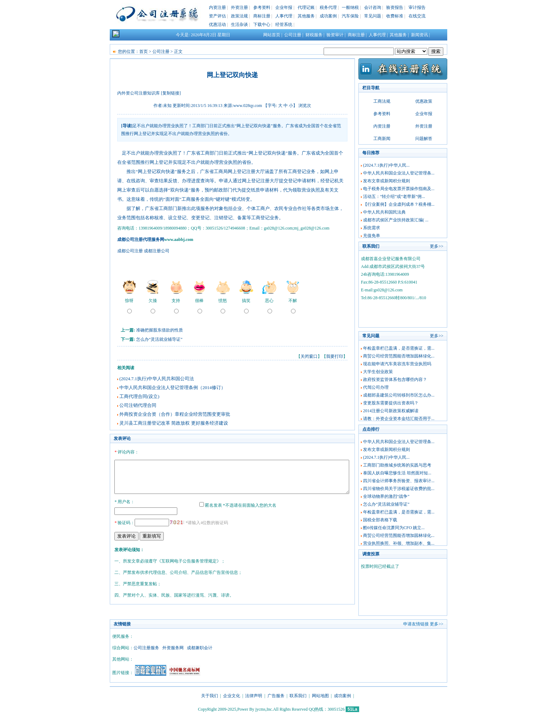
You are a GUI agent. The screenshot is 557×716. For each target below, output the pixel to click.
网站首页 (271, 34)
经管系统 (283, 24)
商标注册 (261, 16)
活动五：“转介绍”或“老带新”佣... (394, 196)
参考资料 (261, 7)
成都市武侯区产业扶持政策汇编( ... (395, 219)
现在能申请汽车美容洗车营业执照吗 (397, 363)
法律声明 (253, 695)
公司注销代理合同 (137, 405)
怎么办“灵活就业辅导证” (159, 339)
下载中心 (261, 24)
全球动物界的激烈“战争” (386, 496)
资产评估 (217, 16)
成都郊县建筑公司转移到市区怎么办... (398, 395)
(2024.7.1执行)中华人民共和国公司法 (156, 378)
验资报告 (394, 7)
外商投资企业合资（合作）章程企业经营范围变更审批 (174, 414)
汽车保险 (350, 16)
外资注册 (239, 7)
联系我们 (298, 695)
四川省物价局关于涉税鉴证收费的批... (398, 488)
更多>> (436, 246)
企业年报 (283, 7)
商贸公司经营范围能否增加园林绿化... (398, 356)
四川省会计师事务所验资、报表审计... (398, 480)
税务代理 (328, 7)
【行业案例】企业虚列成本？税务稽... (398, 204)
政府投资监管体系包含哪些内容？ (395, 379)
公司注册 (292, 34)
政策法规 (239, 16)
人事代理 (283, 16)
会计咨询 (372, 7)
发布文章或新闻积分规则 (386, 180)
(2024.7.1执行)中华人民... (386, 165)
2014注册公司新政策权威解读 (390, 410)
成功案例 (328, 16)
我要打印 (334, 356)
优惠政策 (423, 101)
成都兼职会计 (199, 647)
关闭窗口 (309, 356)
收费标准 (394, 16)
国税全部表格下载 (380, 519)
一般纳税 (350, 7)
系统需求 (371, 227)
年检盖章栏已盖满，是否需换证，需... (398, 348)
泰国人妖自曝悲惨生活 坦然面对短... (397, 472)
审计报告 (417, 7)
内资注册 (217, 7)
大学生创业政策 (378, 371)
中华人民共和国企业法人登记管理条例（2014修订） (172, 387)
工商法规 (381, 101)
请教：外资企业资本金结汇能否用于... (398, 418)
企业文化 (231, 695)
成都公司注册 (130, 250)
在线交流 (417, 16)
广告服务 (276, 695)
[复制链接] (171, 93)
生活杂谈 (239, 24)
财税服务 (314, 34)
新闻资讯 (419, 34)
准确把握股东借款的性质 (159, 330)
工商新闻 (381, 138)
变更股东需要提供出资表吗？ (390, 402)
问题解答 (423, 138)
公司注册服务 (146, 647)
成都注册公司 (156, 250)
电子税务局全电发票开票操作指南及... (398, 188)
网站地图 (320, 695)
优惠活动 (217, 24)
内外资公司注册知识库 (138, 93)
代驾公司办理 (376, 387)
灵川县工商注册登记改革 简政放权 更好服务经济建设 (173, 423)
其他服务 (306, 16)
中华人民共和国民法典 (384, 212)
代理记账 (306, 7)
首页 (143, 51)
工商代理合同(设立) (139, 396)
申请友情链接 (416, 623)
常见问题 (372, 16)
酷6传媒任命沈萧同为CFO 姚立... (393, 527)
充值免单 (371, 235)
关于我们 (209, 695)
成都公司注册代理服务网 (140, 239)
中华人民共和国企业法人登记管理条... (398, 173)
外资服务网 (173, 647)
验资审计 (335, 34)
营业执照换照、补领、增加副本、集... (398, 543)
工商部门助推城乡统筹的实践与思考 (397, 465)
